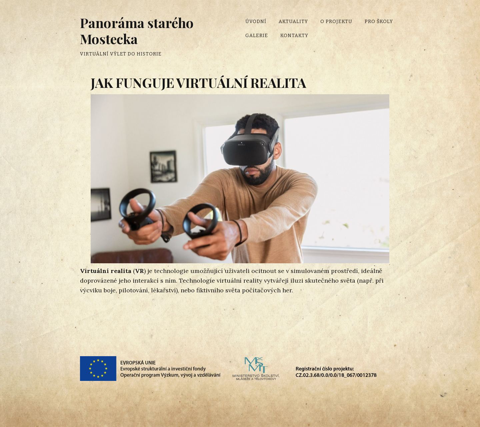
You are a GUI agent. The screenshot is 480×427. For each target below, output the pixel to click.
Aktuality (293, 21)
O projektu (336, 21)
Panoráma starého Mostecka (137, 30)
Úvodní (255, 21)
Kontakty (294, 35)
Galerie (256, 35)
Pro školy (379, 21)
